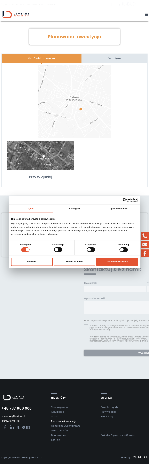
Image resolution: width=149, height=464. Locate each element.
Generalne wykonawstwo (65, 425)
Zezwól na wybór (74, 261)
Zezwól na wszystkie (117, 261)
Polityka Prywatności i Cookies (118, 435)
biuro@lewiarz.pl (10, 421)
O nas (54, 416)
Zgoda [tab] (31, 208)
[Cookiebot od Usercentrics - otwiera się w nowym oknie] (125, 200)
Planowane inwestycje (63, 421)
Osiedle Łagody (109, 407)
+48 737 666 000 (16, 408)
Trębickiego (107, 416)
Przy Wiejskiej (108, 412)
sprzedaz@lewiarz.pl (13, 416)
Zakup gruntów (59, 430)
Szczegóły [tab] (74, 208)
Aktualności (57, 412)
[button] (146, 14)
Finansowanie (58, 435)
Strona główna (59, 407)
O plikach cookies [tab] (118, 208)
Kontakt (55, 439)
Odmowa (32, 261)
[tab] (41, 58)
